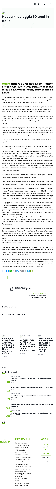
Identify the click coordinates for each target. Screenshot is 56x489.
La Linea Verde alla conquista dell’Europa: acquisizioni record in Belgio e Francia (45, 345)
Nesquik (5, 277)
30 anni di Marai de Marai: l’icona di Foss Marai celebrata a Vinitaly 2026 (31, 414)
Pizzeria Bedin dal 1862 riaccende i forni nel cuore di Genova (31, 388)
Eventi (12, 402)
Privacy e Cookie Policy (46, 461)
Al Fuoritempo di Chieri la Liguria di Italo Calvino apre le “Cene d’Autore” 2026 (28, 345)
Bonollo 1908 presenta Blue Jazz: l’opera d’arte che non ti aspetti (30, 379)
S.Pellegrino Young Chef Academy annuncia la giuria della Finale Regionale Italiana (8, 346)
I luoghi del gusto (25, 335)
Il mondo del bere (15, 376)
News (3, 12)
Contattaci (46, 457)
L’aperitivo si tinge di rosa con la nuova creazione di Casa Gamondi (31, 396)
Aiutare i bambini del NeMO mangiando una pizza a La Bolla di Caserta (31, 405)
